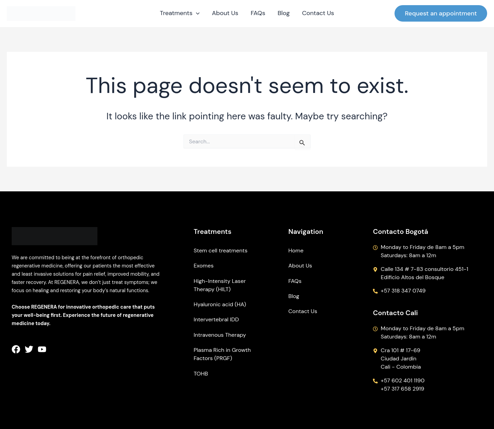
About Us (300, 265)
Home (296, 250)
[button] (441, 13)
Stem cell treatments (220, 250)
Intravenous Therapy (219, 334)
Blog (294, 296)
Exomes (203, 265)
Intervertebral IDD (216, 319)
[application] (196, 13)
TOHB (200, 373)
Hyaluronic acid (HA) (219, 304)
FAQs (295, 281)
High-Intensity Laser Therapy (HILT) (219, 285)
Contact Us (303, 311)
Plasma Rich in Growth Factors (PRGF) (222, 354)
